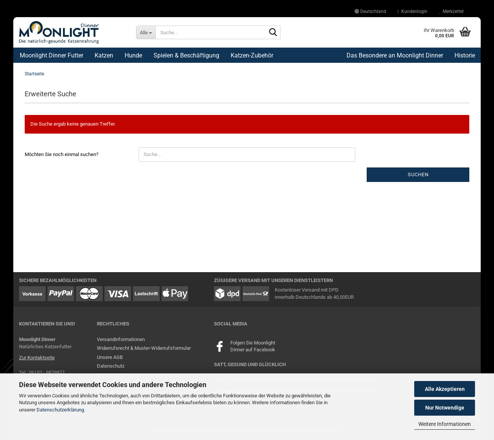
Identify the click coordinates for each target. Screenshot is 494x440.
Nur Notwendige (444, 408)
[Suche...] (146, 32)
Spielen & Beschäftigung (186, 55)
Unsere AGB (110, 357)
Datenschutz (110, 366)
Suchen (418, 174)
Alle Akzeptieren (445, 389)
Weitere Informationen (444, 424)
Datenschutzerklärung (60, 410)
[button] (370, 11)
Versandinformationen (121, 339)
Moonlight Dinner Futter (51, 55)
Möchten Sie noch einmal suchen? (61, 154)
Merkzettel (451, 11)
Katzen (104, 55)
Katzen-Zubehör (252, 55)
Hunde (133, 55)
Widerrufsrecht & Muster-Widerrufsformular (144, 348)
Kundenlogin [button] (412, 11)
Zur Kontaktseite (37, 357)
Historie (464, 55)
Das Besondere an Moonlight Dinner (395, 55)
